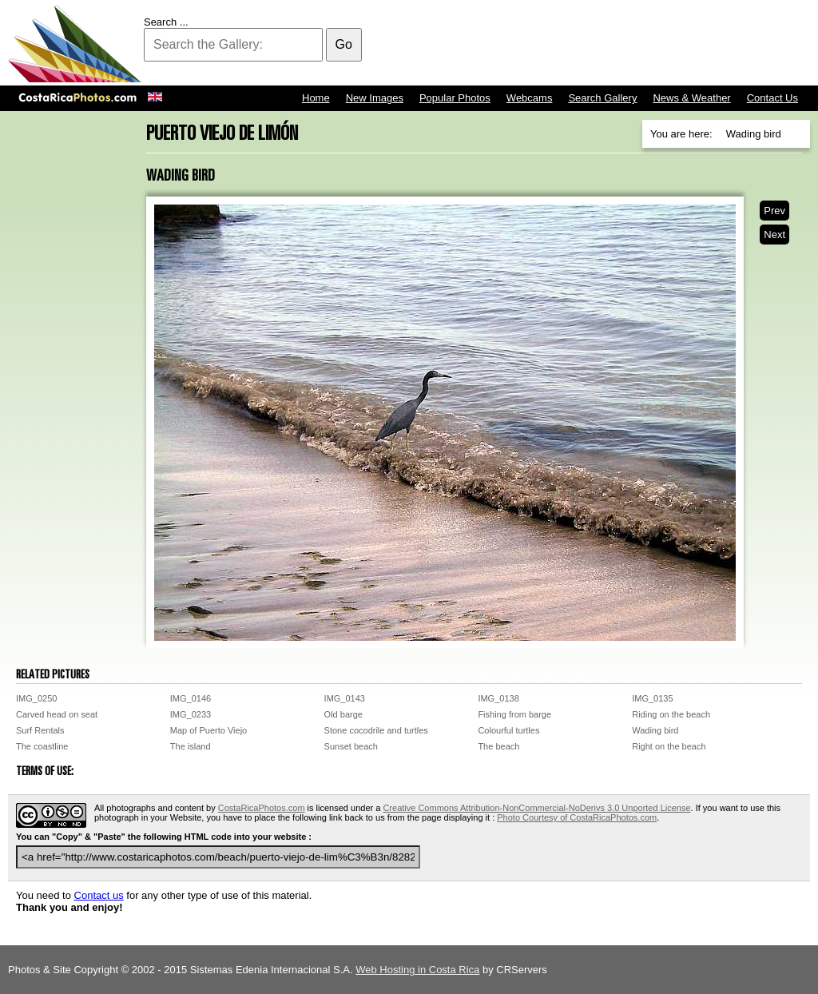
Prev (774, 211)
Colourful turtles (508, 730)
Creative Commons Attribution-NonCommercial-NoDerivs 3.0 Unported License (536, 808)
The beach (498, 746)
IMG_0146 (190, 698)
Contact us (99, 895)
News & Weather (691, 98)
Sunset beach (351, 746)
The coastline (42, 746)
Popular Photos (454, 98)
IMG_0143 (344, 698)
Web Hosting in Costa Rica (417, 970)
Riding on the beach (671, 714)
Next (774, 235)
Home (316, 98)
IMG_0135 (652, 698)
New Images (374, 98)
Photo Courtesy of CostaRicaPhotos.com (577, 817)
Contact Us (772, 98)
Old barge (343, 714)
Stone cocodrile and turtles (376, 730)
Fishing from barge (514, 714)
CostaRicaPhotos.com (261, 808)
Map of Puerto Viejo (208, 730)
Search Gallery (602, 98)
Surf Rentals (40, 730)
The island (190, 746)
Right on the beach (668, 746)
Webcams (529, 98)
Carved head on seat (56, 714)
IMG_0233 (190, 714)
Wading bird (655, 730)
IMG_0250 (36, 698)
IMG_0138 (498, 698)
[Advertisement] (519, 44)
